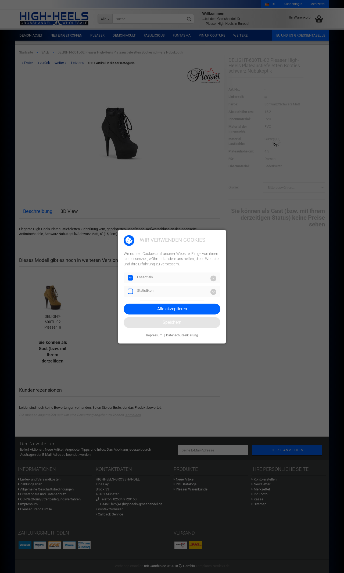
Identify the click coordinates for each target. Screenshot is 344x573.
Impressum (154, 335)
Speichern (172, 322)
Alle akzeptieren (172, 308)
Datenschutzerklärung (182, 335)
